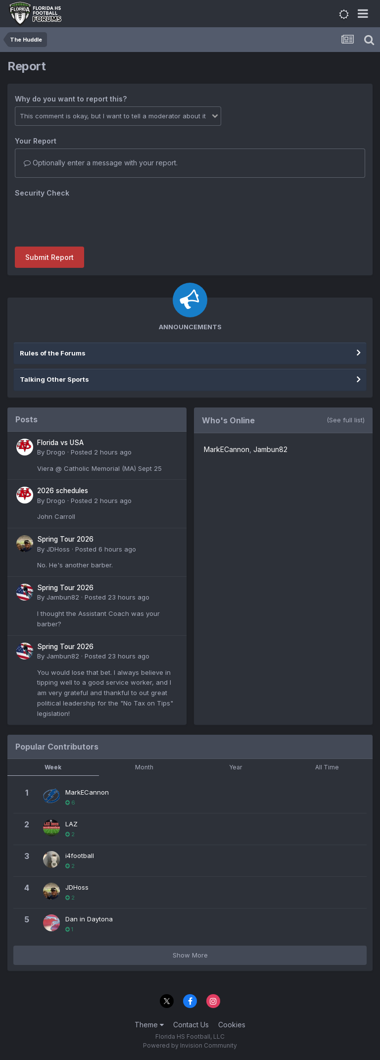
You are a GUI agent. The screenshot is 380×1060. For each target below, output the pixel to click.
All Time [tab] (327, 767)
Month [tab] (144, 767)
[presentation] (90, 220)
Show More (190, 955)
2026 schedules (62, 491)
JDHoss (58, 549)
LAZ (71, 824)
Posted (101, 452)
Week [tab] (53, 767)
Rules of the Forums (53, 353)
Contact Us (191, 1024)
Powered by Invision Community (190, 1045)
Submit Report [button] (49, 257)
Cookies (231, 1024)
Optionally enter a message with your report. (101, 162)
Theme (149, 1024)
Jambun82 (63, 597)
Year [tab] (235, 767)
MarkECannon (226, 449)
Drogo (56, 452)
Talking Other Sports (54, 379)
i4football (79, 855)
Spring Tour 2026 (65, 539)
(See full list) (346, 420)
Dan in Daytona (89, 919)
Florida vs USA (60, 443)
